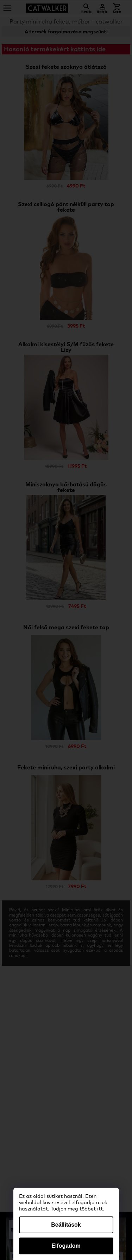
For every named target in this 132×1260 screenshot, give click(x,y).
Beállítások (66, 1225)
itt (100, 1209)
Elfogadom (66, 1246)
